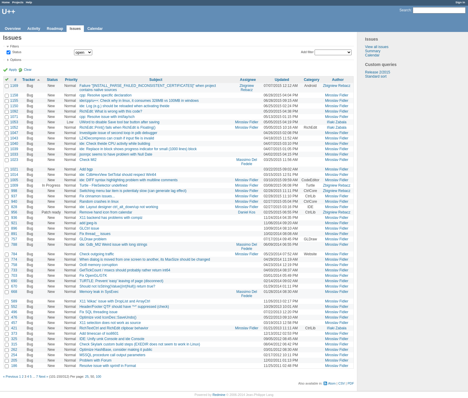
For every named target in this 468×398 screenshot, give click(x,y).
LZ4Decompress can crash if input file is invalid (116, 138)
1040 (14, 144)
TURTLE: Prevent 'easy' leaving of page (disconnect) (121, 281)
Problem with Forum (95, 360)
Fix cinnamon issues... (97, 196)
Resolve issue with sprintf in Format (107, 366)
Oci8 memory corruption (98, 265)
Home (6, 2)
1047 (14, 133)
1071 (14, 117)
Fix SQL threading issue (98, 312)
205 (14, 360)
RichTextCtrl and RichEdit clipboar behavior (113, 328)
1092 (14, 111)
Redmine (219, 395)
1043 (14, 138)
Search (405, 10)
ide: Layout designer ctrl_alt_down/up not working (118, 207)
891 (14, 234)
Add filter (307, 52)
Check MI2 (87, 160)
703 (14, 275)
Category (311, 80)
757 (14, 239)
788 (14, 244)
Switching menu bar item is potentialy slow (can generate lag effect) (133, 191)
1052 (14, 127)
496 (14, 312)
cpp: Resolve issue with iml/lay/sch (107, 117)
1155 (14, 101)
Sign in (460, 2)
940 (14, 201)
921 (14, 223)
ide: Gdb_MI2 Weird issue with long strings (113, 244)
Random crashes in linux (98, 201)
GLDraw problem (93, 239)
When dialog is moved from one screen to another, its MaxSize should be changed (144, 259)
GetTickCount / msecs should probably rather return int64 (124, 270)
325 (14, 339)
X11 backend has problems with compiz (110, 218)
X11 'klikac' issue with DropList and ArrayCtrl (114, 301)
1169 (14, 86)
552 (14, 307)
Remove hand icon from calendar (105, 212)
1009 (14, 185)
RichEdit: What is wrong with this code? (110, 111)
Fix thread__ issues (94, 234)
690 (14, 281)
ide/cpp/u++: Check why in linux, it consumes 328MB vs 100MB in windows (139, 101)
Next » (43, 376)
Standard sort (376, 76)
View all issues (376, 47)
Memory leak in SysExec (98, 292)
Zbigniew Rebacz (247, 88)
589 (14, 301)
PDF (350, 383)
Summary (372, 51)
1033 (14, 154)
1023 (14, 160)
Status (16, 52)
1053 (14, 122)
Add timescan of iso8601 (98, 333)
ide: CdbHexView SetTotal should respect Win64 (117, 175)
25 (87, 376)
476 (14, 317)
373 (14, 333)
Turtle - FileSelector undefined (103, 185)
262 (14, 350)
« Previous (10, 376)
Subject (155, 80)
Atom (331, 383)
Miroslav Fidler (336, 95)
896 (14, 228)
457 (14, 323)
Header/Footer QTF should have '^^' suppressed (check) (124, 307)
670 (14, 286)
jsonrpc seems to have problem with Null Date (115, 154)
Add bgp (86, 169)
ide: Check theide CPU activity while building (114, 144)
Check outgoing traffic (96, 254)
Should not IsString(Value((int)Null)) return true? (117, 286)
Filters (14, 46)
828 (14, 207)
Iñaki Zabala (336, 122)
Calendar (95, 29)
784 (14, 254)
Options (15, 60)
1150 (14, 106)
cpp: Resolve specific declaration (105, 95)
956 (14, 212)
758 (14, 265)
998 (14, 191)
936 (14, 218)
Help (29, 2)
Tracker (28, 80)
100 (98, 376)
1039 (14, 149)
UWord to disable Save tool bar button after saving (119, 122)
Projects (18, 2)
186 (14, 366)
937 (14, 196)
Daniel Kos (246, 212)
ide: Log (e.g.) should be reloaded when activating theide (124, 106)
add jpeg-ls (88, 223)
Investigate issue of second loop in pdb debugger (118, 133)
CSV (341, 383)
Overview (13, 29)
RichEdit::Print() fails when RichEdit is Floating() (117, 127)
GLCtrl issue (89, 228)
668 (14, 292)
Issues (75, 29)
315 (14, 344)
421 (14, 328)
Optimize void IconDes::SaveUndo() (107, 317)
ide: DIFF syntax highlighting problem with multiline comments (128, 180)
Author (338, 80)
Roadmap (55, 29)
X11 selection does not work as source (110, 323)
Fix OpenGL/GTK (93, 275)
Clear (28, 69)
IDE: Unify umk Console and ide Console (111, 339)
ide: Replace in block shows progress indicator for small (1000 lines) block (138, 149)
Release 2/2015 (377, 72)
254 (14, 355)
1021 (14, 169)
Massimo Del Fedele (246, 162)
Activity (33, 29)
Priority (71, 80)
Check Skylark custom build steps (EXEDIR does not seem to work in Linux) (139, 344)
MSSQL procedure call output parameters (112, 355)
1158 (14, 95)
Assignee (248, 80)
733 (14, 270)
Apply (13, 69)
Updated (282, 80)
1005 (14, 180)
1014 (14, 175)
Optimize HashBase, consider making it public (115, 350)
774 (14, 259)
